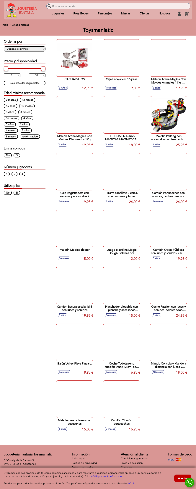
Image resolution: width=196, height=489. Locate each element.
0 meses (11, 100)
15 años (10, 106)
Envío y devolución (132, 463)
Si (17, 155)
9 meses (11, 136)
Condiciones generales (134, 458)
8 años (26, 130)
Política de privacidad (84, 463)
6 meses (11, 130)
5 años (10, 124)
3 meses (25, 112)
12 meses (27, 100)
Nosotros (164, 14)
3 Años (10, 112)
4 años (27, 118)
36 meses (11, 118)
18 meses (26, 106)
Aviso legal (78, 458)
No (7, 155)
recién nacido (30, 136)
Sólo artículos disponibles (24, 83)
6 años (23, 124)
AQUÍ (130, 483)
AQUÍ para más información (107, 476)
